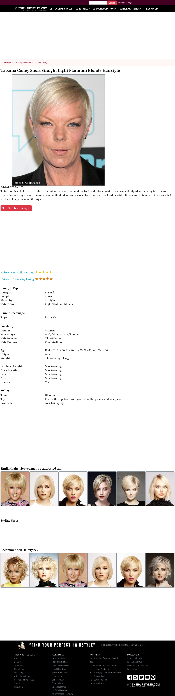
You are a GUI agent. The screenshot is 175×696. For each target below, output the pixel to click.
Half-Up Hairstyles (60, 690)
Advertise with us (22, 676)
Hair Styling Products (99, 669)
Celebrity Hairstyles (60, 665)
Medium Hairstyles (60, 672)
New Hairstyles (59, 658)
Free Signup (132, 669)
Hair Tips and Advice (98, 676)
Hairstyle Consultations (137, 665)
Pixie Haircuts (58, 683)
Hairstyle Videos (96, 683)
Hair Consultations (103, 9)
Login (130, 3)
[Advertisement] (87, 37)
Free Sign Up (122, 3)
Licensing (18, 672)
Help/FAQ (18, 687)
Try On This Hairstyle (16, 208)
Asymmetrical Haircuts (62, 694)
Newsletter (19, 669)
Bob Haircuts (58, 680)
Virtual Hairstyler (61, 9)
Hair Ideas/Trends (129, 9)
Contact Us (19, 683)
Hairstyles (81, 9)
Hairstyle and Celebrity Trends (103, 665)
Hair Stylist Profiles (98, 680)
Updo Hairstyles (59, 687)
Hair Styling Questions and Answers (105, 672)
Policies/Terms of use (24, 680)
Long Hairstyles (59, 676)
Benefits (18, 662)
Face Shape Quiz (134, 662)
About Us (18, 658)
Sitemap (18, 665)
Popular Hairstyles (60, 662)
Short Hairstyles (59, 669)
